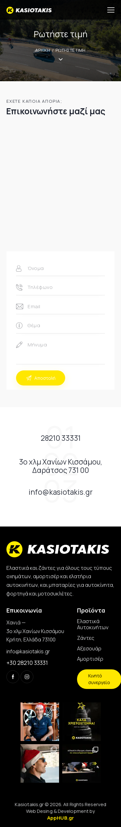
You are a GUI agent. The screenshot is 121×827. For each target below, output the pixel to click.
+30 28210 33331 (27, 662)
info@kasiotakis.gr (28, 651)
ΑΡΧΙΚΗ (42, 50)
